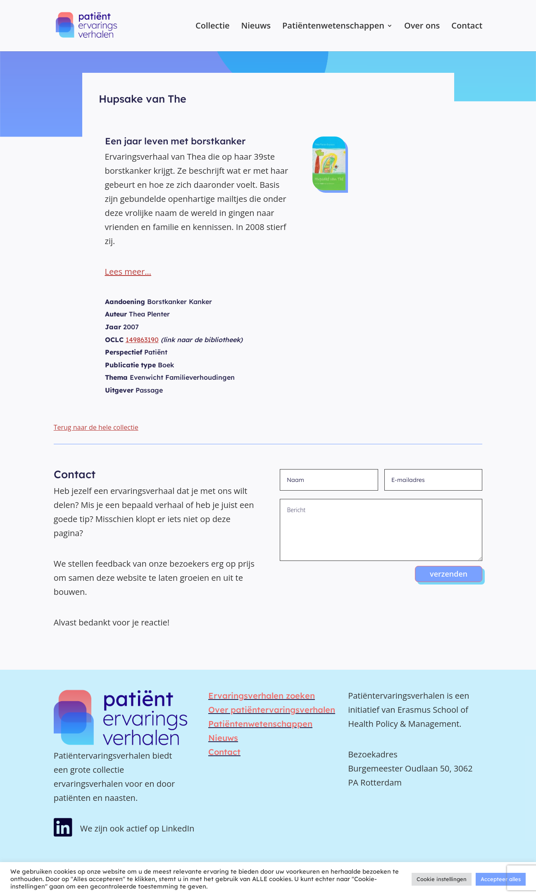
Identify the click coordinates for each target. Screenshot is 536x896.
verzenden (448, 574)
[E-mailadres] (433, 480)
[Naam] (329, 480)
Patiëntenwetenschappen (333, 27)
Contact (466, 27)
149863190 (142, 339)
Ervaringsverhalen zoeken (261, 695)
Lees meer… (128, 271)
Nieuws (256, 27)
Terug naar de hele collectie (96, 427)
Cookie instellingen (442, 879)
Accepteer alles (501, 879)
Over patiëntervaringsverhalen (271, 709)
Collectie (212, 27)
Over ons (422, 27)
